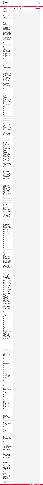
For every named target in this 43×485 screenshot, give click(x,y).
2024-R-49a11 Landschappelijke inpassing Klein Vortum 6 (7, 389)
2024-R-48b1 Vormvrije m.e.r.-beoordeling (7, 280)
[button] (39, 3)
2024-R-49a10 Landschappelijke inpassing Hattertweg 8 (6, 387)
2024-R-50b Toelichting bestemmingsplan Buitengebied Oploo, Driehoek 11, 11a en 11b (7, 227)
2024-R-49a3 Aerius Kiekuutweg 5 (6, 370)
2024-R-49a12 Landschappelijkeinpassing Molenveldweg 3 (6, 392)
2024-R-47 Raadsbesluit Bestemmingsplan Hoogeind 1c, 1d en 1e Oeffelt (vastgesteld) (7, 309)
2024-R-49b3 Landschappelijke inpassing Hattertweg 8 (6, 406)
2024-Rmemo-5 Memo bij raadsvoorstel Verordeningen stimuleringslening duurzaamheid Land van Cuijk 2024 (7, 454)
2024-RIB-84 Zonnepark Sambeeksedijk (6, 65)
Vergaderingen (9, 6)
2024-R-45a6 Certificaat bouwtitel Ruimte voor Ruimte (6, 154)
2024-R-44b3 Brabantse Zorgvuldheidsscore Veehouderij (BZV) (7, 101)
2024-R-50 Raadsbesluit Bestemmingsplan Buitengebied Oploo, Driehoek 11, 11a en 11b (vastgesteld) (7, 217)
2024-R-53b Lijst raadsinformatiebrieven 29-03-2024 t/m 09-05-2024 (6, 49)
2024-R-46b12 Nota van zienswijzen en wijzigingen (6, 201)
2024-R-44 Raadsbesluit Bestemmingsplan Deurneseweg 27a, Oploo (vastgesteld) (7, 86)
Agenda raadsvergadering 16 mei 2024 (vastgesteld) (7, 15)
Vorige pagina (38, 8)
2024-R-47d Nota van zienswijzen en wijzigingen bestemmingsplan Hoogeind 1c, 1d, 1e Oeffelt (7, 339)
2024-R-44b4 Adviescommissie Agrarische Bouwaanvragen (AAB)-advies (6, 104)
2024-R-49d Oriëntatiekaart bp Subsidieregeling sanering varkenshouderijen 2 (7, 424)
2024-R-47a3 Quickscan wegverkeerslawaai (6, 321)
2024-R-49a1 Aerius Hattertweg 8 (6, 366)
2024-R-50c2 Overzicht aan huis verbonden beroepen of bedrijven (7, 254)
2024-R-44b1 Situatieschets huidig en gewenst (7, 97)
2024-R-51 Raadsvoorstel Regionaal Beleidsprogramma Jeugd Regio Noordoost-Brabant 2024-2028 (7, 472)
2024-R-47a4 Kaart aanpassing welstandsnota (6, 323)
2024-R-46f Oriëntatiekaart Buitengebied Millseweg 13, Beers (7, 212)
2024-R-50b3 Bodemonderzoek (5, 235)
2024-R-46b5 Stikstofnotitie (7, 193)
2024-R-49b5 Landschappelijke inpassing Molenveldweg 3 (6, 412)
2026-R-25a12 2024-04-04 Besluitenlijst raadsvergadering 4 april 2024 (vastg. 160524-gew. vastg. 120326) (7, 34)
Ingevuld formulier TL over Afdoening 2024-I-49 (6, 56)
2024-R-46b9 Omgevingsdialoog (5, 199)
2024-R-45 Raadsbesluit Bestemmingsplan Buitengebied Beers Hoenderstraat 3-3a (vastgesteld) (7, 135)
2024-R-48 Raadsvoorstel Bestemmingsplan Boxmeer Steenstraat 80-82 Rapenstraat (6, 272)
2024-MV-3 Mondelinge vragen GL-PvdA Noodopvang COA (6, 21)
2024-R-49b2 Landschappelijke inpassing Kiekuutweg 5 (6, 403)
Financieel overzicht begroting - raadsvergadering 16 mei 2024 (7, 59)
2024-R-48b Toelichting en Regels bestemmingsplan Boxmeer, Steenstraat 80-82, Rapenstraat (7, 277)
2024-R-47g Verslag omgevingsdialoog (6, 346)
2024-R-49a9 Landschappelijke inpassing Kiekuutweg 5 (6, 384)
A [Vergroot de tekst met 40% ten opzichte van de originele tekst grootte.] (39, 6)
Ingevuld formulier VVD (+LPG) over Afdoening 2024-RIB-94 (7, 51)
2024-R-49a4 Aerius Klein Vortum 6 (6, 372)
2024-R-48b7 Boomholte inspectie (6, 292)
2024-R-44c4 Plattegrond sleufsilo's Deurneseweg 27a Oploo (6, 125)
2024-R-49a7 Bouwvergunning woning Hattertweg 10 (6, 378)
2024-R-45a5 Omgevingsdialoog (5, 152)
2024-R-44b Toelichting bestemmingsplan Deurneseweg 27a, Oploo (7, 95)
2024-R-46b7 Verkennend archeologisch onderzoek (6, 196)
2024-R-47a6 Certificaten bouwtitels (6, 327)
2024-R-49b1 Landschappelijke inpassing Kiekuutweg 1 (6, 401)
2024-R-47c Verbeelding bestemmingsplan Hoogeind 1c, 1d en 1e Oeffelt (7, 336)
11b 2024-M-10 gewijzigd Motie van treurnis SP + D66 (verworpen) (6, 80)
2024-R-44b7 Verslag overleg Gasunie (7, 110)
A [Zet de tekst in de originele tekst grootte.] (37, 6)
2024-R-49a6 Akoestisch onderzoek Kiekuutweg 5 (6, 376)
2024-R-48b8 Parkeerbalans (7, 293)
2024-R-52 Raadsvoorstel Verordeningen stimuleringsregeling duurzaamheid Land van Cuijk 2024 (6, 451)
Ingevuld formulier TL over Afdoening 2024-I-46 (6, 54)
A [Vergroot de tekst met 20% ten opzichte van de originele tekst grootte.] (38, 6)
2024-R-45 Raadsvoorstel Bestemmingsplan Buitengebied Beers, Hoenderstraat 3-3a (7, 171)
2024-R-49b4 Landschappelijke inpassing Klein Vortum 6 (7, 409)
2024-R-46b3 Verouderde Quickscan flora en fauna (6, 190)
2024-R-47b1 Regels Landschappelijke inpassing (6, 334)
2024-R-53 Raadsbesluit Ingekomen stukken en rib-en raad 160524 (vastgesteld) (7, 40)
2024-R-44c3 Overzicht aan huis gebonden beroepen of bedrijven (7, 122)
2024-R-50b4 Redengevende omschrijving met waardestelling (7, 237)
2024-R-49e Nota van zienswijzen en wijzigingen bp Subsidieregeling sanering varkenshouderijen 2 (6, 427)
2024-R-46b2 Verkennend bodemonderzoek (6, 188)
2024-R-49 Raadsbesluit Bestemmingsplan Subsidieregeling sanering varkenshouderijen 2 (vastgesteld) (7, 355)
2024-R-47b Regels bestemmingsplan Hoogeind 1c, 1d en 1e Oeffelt (7, 332)
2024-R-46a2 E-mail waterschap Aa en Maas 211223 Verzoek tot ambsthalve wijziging (7, 179)
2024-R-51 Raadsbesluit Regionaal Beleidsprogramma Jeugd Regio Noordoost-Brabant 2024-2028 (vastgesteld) (7, 468)
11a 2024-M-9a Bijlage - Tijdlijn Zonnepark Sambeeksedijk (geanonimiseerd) (7, 75)
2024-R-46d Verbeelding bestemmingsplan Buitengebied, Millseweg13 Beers (7, 209)
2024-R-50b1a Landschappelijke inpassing (6, 229)
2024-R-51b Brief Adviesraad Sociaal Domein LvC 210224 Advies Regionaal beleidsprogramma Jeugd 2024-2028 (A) (7, 479)
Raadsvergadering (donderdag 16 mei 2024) (16, 6)
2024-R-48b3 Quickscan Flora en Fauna (7, 284)
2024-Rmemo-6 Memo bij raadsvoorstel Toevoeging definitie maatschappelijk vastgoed (7, 458)
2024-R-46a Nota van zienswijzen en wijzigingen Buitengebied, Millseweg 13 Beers (7, 173)
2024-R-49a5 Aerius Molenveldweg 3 (6, 374)
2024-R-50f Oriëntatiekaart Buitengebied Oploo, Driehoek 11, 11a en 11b (7, 262)
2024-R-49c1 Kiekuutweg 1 (7, 417)
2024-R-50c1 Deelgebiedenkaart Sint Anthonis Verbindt (7, 251)
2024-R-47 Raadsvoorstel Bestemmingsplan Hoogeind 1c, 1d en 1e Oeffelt (7, 312)
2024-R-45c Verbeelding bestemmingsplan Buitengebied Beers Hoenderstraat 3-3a (7, 161)
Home (7, 6)
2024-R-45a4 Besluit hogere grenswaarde (7, 150)
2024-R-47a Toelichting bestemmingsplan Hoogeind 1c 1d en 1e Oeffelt (7, 315)
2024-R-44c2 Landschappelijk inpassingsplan (7, 119)
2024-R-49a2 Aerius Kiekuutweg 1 (6, 368)
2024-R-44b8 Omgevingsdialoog (5, 112)
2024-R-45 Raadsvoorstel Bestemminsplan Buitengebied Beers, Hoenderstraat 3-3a (6, 139)
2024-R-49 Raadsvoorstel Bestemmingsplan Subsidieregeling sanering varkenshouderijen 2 (6, 359)
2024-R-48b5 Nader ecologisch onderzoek (6, 288)
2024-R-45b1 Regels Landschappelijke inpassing (6, 159)
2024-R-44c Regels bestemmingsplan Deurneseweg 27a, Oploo (7, 115)
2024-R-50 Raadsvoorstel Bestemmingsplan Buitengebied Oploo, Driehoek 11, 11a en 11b (7, 221)
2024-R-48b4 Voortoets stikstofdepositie (6, 286)
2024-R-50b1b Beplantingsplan (5, 231)
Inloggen (38, 484)
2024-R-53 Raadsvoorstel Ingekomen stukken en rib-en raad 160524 (7, 43)
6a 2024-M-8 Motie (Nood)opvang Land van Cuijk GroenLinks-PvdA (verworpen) (6, 29)
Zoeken (25, 1)
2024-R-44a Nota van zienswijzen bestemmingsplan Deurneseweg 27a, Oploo (6, 92)
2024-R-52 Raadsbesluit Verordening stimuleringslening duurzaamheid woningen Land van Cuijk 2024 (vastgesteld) (7, 438)
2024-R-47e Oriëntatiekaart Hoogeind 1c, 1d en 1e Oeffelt (7, 344)
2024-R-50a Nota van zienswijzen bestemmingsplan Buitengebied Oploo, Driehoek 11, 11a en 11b (7, 224)
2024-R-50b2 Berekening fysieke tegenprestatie (6, 233)
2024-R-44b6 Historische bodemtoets (6, 108)
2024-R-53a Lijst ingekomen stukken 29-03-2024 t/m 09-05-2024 (7, 46)
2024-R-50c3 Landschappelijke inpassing (6, 256)
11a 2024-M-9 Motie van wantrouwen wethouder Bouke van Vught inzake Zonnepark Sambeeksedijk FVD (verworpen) (7, 72)
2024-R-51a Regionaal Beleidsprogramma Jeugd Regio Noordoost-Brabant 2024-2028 (7, 476)
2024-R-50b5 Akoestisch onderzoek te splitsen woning (6, 239)
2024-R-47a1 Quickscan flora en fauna (7, 317)
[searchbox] (31, 3)
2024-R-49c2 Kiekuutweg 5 (7, 418)
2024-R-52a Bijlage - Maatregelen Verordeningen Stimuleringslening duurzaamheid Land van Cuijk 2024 (7, 461)
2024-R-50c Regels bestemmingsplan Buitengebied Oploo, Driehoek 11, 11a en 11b (7, 248)
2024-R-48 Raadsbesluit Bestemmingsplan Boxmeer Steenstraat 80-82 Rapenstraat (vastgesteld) (6, 268)
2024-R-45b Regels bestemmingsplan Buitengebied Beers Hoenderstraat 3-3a (7, 156)
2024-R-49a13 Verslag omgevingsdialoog (6, 394)
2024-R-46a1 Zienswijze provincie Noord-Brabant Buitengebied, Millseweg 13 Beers (7, 176)
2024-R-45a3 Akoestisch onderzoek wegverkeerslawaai (6, 148)
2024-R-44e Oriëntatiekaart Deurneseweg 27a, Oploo (7, 130)
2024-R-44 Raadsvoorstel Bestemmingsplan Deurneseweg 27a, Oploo (7, 89)
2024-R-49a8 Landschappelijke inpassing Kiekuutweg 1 (6, 381)
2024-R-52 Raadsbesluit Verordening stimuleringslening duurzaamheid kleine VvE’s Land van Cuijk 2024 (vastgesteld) (7, 442)
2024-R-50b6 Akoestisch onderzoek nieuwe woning (6, 241)
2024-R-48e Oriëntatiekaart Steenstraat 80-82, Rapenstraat (7, 304)
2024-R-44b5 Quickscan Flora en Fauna (7, 106)
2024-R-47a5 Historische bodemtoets (6, 325)
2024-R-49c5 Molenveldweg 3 (7, 422)
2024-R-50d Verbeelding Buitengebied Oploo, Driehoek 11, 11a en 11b (7, 258)
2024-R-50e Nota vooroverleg (7, 260)
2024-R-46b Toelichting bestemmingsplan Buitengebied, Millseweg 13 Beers (7, 182)
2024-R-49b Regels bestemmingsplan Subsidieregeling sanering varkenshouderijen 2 (6, 397)
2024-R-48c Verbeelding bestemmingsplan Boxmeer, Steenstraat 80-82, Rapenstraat (7, 301)
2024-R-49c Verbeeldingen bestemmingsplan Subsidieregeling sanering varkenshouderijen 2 (7, 415)
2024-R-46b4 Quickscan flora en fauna (7, 192)
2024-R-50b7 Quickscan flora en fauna (7, 243)
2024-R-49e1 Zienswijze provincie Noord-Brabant (6, 430)
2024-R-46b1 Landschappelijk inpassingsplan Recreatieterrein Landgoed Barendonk (7, 185)
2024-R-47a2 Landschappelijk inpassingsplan (7, 319)
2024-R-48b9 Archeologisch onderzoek (7, 295)
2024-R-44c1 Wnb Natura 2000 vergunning (6, 117)
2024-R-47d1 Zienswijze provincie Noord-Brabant (6, 342)
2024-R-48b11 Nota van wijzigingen (6, 299)
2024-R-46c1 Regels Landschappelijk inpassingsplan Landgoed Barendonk (7, 207)
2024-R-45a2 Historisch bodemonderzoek (6, 146)
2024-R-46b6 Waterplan (6, 194)
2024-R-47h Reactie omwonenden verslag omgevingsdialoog (6, 349)
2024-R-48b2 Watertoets (6, 282)
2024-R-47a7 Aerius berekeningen (6, 329)
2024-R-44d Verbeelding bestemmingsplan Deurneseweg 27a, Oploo (7, 127)
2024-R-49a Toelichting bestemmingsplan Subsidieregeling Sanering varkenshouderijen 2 (6, 363)
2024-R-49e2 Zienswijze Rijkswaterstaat (6, 432)
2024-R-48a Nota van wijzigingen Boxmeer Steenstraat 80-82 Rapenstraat (7, 275)
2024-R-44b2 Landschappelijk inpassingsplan (7, 99)
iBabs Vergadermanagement (32, 484)
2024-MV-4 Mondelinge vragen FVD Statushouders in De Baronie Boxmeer (7, 24)
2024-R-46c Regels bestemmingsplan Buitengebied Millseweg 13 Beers (7, 204)
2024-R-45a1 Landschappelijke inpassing (6, 144)
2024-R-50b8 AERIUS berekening (6, 245)
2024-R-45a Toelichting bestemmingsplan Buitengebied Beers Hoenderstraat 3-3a (7, 142)
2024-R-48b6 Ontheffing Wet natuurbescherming (7, 290)
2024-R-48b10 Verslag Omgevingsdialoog (6, 297)
